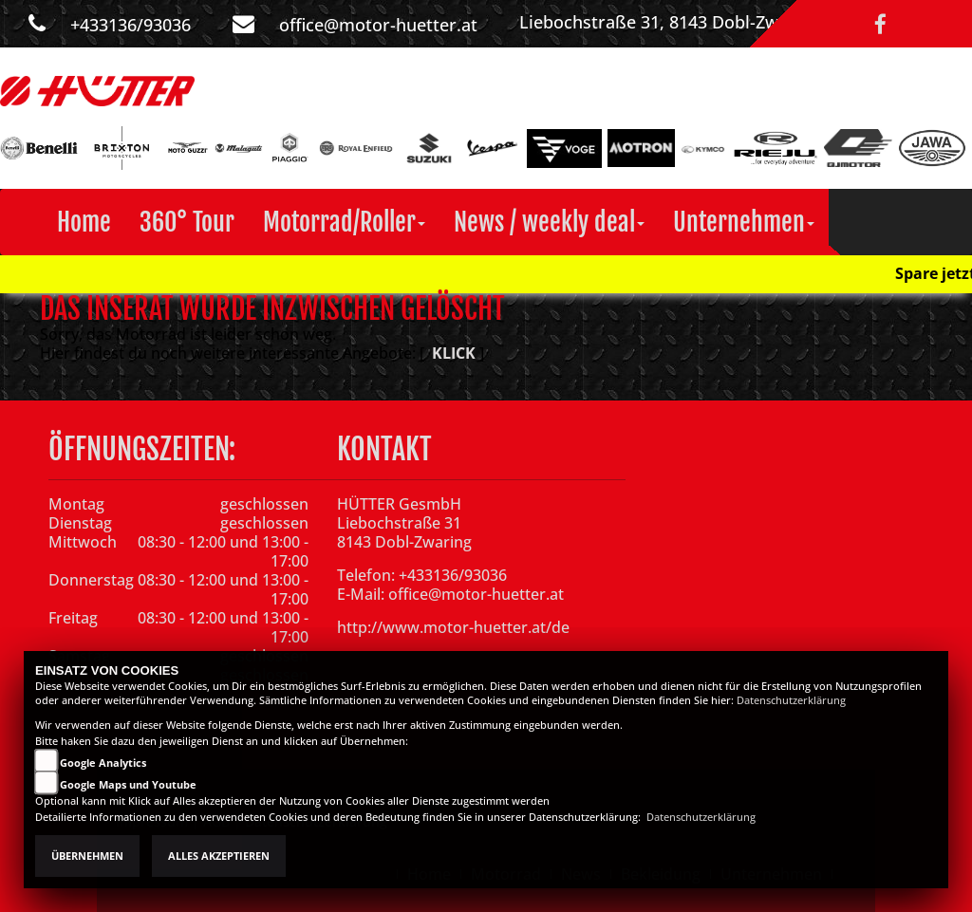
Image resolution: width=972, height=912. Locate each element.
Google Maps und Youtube (128, 784)
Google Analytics (103, 763)
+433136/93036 (130, 24)
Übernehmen (87, 856)
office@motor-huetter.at (378, 24)
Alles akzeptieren (219, 856)
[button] (344, 222)
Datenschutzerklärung (791, 700)
